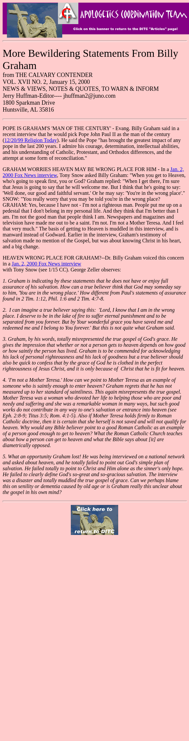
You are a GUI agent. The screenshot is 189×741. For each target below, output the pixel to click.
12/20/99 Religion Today (30, 140)
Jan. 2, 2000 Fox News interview (46, 263)
